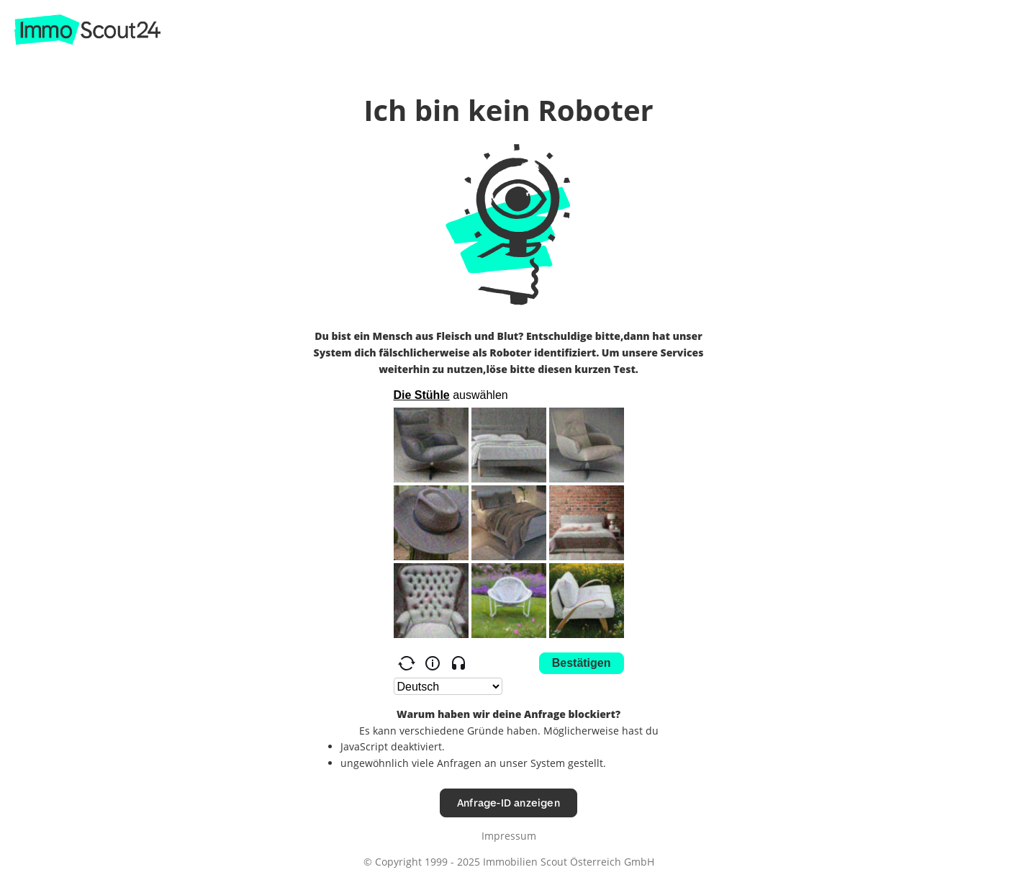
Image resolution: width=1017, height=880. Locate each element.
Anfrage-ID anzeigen (508, 802)
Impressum (509, 836)
